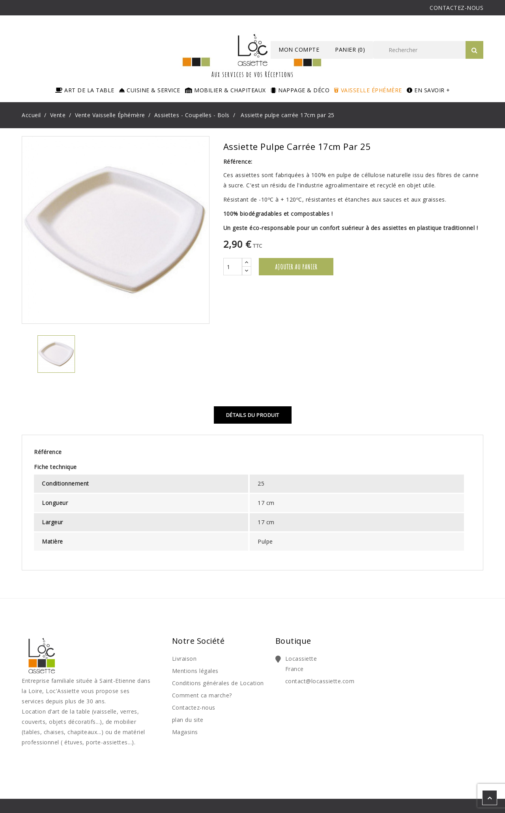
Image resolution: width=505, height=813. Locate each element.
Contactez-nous (193, 707)
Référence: (237, 161)
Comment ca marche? (202, 695)
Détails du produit (252, 415)
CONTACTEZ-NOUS (456, 7)
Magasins (185, 732)
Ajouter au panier (296, 266)
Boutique (293, 640)
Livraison (184, 658)
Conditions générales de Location (218, 683)
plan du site (188, 719)
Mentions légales (195, 671)
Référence (48, 452)
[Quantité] (232, 266)
